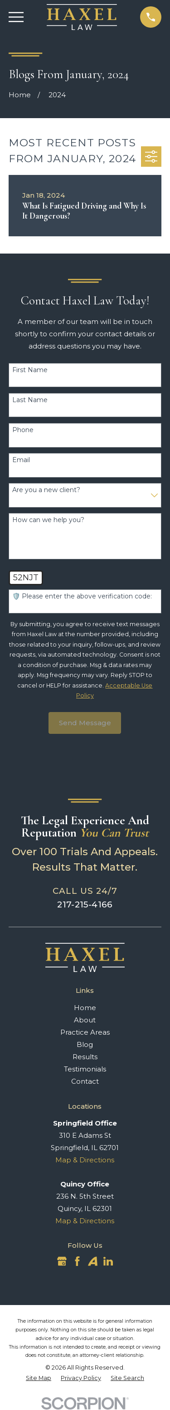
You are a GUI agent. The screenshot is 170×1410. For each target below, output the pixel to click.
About (85, 1020)
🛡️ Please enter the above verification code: (82, 596)
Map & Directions (84, 1160)
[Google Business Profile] (62, 1261)
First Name (30, 370)
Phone (23, 430)
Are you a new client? (46, 490)
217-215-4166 (85, 904)
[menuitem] (38, 1378)
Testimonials (85, 1069)
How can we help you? (48, 520)
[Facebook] (77, 1261)
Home (85, 1007)
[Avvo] (92, 1261)
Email (21, 460)
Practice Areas (85, 1032)
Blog (85, 1044)
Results (85, 1056)
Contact (85, 1081)
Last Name (30, 400)
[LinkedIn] (108, 1261)
